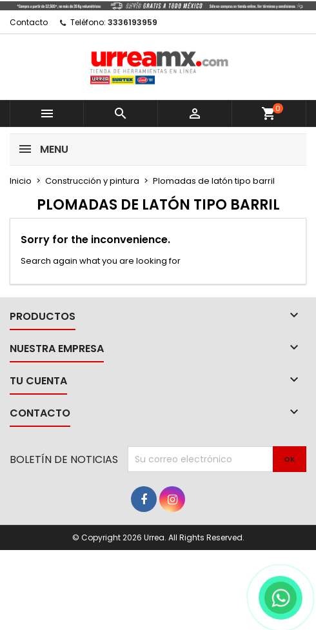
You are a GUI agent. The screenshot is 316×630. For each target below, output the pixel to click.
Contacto (29, 22)
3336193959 (132, 22)
